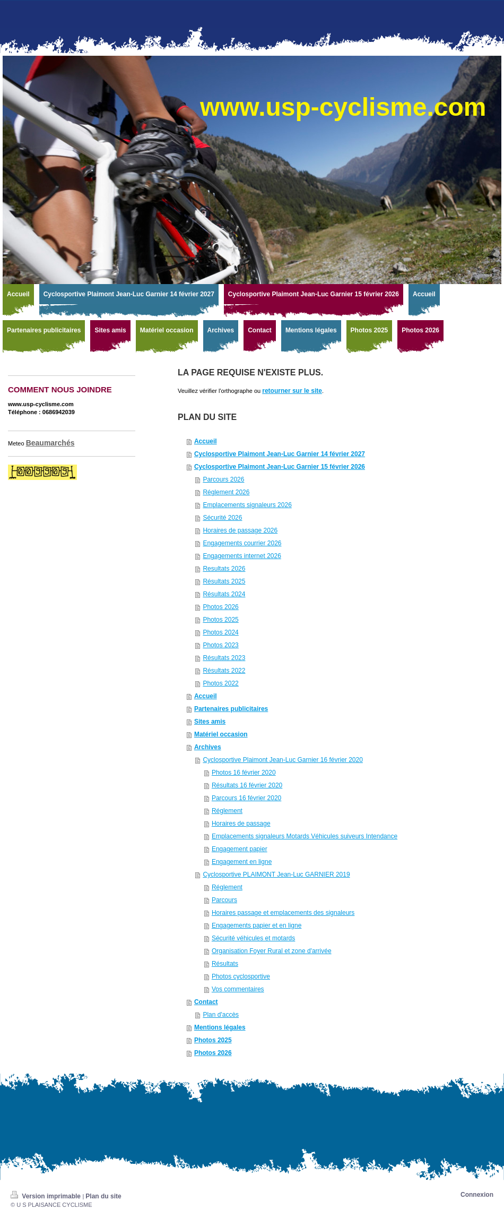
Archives (207, 747)
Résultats (225, 963)
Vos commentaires (238, 989)
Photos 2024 (220, 632)
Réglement (227, 810)
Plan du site (103, 1196)
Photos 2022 (220, 683)
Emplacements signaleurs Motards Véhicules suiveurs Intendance (304, 836)
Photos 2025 (220, 619)
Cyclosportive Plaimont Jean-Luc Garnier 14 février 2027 (279, 454)
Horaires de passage (241, 823)
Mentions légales (220, 1027)
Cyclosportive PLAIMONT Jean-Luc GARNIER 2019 (276, 874)
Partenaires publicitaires (231, 709)
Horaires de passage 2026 (240, 530)
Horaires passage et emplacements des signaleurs (283, 912)
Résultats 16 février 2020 (247, 785)
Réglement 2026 (226, 492)
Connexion (476, 1194)
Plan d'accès (221, 1014)
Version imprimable (46, 1196)
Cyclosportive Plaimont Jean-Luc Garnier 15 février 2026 (279, 466)
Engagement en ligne (242, 861)
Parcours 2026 (223, 479)
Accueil (205, 441)
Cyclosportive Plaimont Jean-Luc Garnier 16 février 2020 (282, 760)
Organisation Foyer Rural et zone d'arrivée (272, 951)
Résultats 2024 (224, 594)
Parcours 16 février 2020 (246, 798)
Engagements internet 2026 (242, 556)
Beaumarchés (50, 443)
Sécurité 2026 (222, 517)
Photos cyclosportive (241, 976)
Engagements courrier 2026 (242, 543)
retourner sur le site (292, 391)
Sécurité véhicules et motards (253, 938)
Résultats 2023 (224, 658)
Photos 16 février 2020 (244, 772)
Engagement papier (239, 849)
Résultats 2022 (224, 670)
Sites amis (209, 721)
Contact (206, 1002)
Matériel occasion (221, 734)
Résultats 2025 (224, 581)
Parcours (224, 900)
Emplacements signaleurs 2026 (247, 505)
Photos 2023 (220, 645)
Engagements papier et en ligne (256, 925)
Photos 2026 (220, 607)
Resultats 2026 (224, 568)
